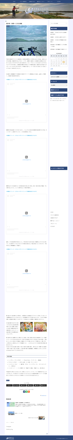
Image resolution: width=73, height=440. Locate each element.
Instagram (8, 426)
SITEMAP (52, 226)
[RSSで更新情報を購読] (29, 392)
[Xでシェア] (9, 385)
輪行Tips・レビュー (55, 220)
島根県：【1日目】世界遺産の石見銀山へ (58, 40)
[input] (58, 23)
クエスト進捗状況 (54, 215)
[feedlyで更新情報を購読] (26, 392)
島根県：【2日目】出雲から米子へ (58, 37)
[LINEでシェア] (36, 385)
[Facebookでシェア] (16, 385)
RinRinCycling (9, 429)
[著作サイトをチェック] (24, 392)
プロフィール (53, 223)
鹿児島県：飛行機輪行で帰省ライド (58, 49)
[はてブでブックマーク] (23, 385)
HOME (51, 212)
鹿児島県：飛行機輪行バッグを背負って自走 (58, 45)
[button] (43, 385)
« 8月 (51, 68)
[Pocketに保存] (30, 385)
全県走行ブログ (54, 218)
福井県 (7, 380)
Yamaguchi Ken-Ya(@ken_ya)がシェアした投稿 (26, 120)
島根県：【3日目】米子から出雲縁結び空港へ (58, 33)
